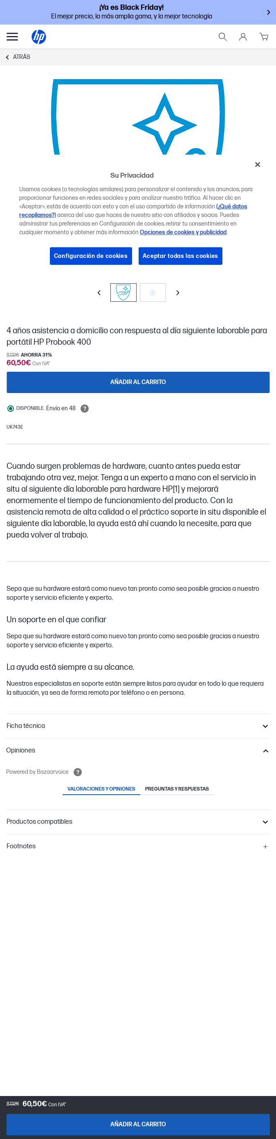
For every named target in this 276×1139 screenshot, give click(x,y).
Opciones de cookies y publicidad (183, 232)
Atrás (21, 57)
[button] (138, 726)
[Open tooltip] (84, 408)
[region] (138, 216)
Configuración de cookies (91, 256)
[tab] (101, 789)
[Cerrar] (258, 165)
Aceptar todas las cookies (181, 256)
